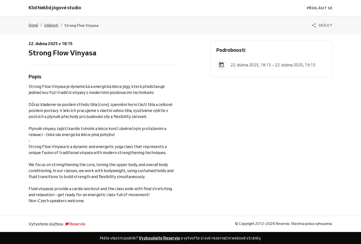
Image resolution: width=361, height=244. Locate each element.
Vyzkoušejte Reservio (159, 237)
